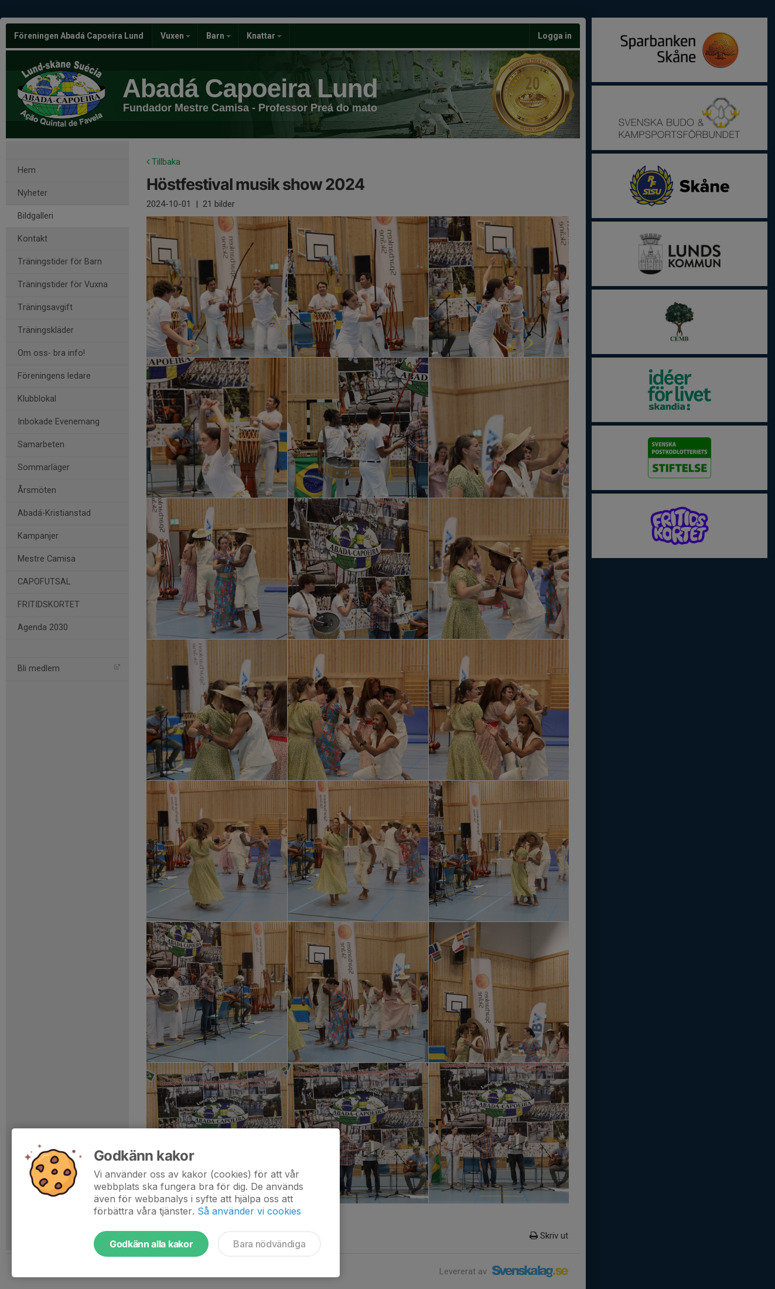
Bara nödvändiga (269, 1244)
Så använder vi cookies (249, 1211)
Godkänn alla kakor (151, 1244)
